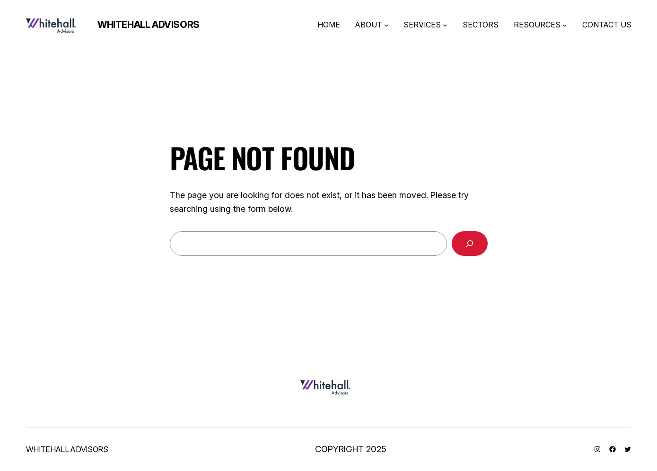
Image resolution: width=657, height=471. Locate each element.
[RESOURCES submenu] (564, 25)
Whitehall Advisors (148, 24)
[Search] (470, 243)
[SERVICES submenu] (445, 25)
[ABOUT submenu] (386, 25)
